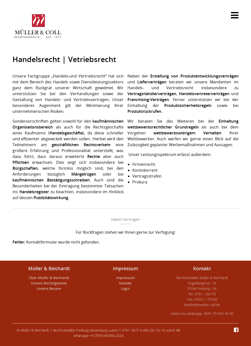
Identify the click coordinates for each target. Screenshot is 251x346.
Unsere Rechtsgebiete (49, 283)
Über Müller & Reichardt (49, 277)
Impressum (125, 277)
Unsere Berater (49, 288)
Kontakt (125, 283)
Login (125, 288)
